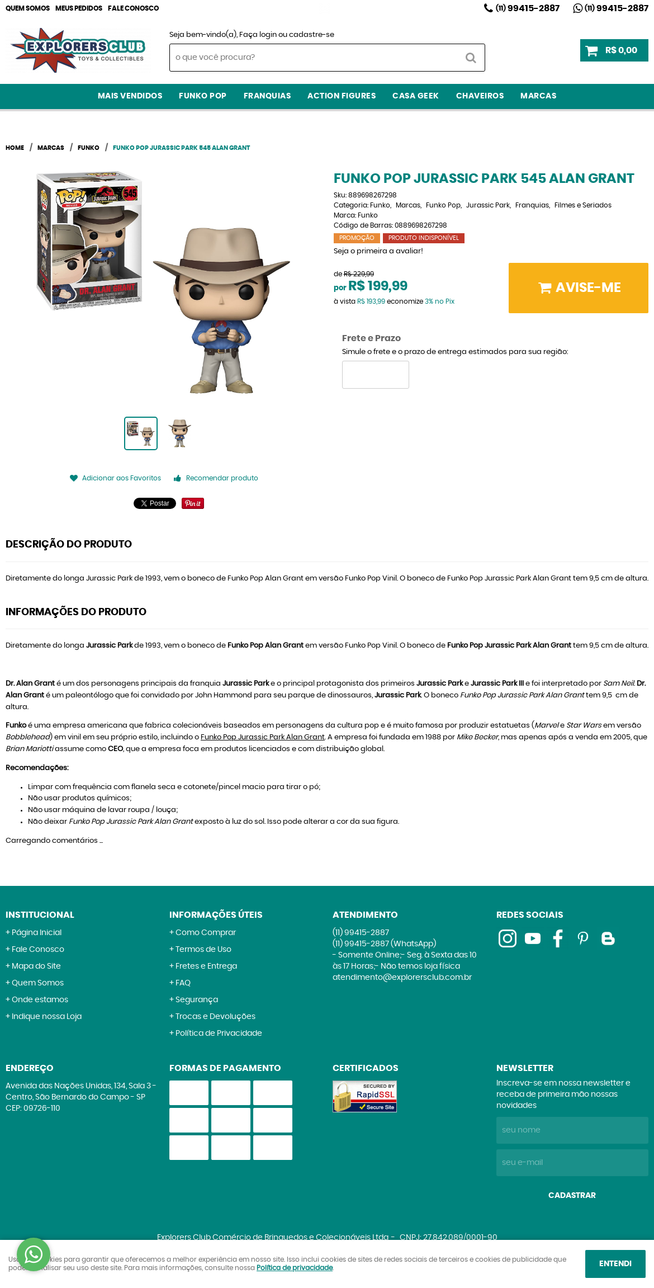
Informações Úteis (216, 914)
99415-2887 (528, 8)
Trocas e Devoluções (215, 1017)
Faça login (258, 35)
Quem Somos (28, 8)
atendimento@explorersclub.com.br (402, 978)
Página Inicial (36, 933)
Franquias (267, 96)
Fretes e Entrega (206, 966)
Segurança (197, 1000)
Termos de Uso (203, 950)
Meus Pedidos (78, 8)
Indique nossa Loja (47, 1017)
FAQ (183, 983)
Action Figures (341, 96)
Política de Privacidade (219, 1033)
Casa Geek (415, 96)
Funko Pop (203, 96)
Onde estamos (40, 1000)
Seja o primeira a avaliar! (378, 251)
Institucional (40, 914)
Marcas (538, 96)
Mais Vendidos (130, 96)
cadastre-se (311, 35)
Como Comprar (206, 933)
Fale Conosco (133, 8)
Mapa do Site (36, 966)
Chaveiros (480, 96)
